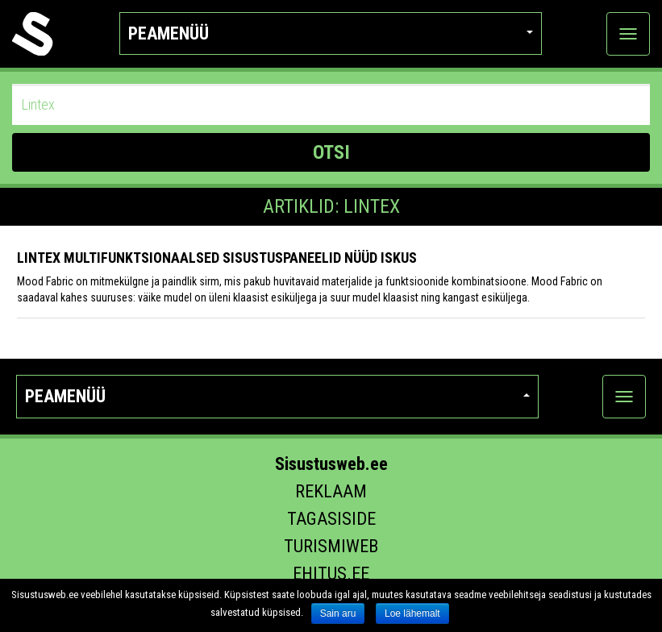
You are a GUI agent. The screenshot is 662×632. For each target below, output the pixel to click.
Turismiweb (331, 546)
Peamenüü (330, 33)
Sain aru (338, 613)
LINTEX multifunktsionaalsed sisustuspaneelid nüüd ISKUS (217, 257)
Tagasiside (331, 519)
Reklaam (331, 491)
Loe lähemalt (412, 613)
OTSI (331, 152)
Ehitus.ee (331, 573)
